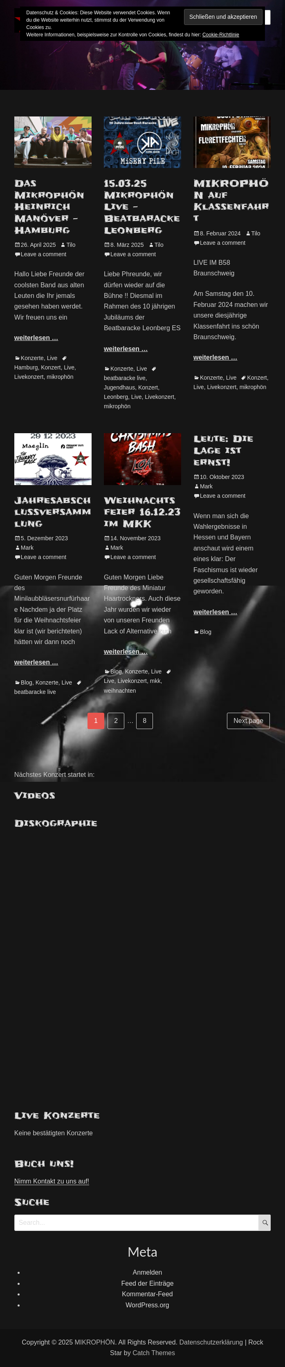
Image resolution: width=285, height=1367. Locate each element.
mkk (155, 681)
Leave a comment (43, 254)
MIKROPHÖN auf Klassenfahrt (231, 201)
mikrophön (60, 377)
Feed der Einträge (147, 1283)
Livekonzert (29, 377)
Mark (27, 547)
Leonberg (116, 397)
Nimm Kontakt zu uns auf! (51, 1181)
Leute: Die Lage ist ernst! (223, 450)
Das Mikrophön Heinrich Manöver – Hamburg (49, 206)
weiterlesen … (36, 337)
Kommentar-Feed (147, 1294)
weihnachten (120, 690)
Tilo (70, 245)
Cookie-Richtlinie (220, 35)
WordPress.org (147, 1305)
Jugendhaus (119, 387)
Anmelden (147, 1272)
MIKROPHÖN (94, 1342)
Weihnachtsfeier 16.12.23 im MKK (142, 512)
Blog (26, 682)
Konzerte (32, 358)
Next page (248, 720)
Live (52, 358)
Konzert (51, 367)
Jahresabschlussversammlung (52, 512)
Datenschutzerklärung (211, 1342)
